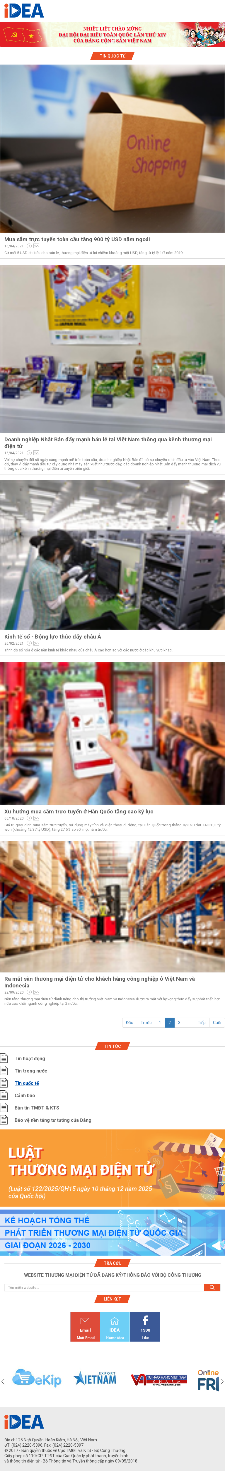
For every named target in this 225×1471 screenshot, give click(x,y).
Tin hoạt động (30, 1058)
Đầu (129, 1022)
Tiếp (202, 1022)
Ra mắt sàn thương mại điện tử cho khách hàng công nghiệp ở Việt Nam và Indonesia (99, 982)
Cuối (217, 1022)
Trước (146, 1022)
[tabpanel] (112, 34)
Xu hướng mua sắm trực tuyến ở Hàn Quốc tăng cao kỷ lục (79, 811)
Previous (3, 1381)
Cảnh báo (25, 1095)
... (189, 1022)
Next (222, 1381)
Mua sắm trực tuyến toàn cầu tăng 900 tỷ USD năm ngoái (77, 239)
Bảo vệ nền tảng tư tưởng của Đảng (53, 1120)
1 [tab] (112, 42)
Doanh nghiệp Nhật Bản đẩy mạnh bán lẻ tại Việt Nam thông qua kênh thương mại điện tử (108, 443)
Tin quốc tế (27, 1083)
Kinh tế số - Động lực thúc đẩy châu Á (52, 636)
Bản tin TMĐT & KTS (37, 1108)
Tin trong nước (31, 1071)
